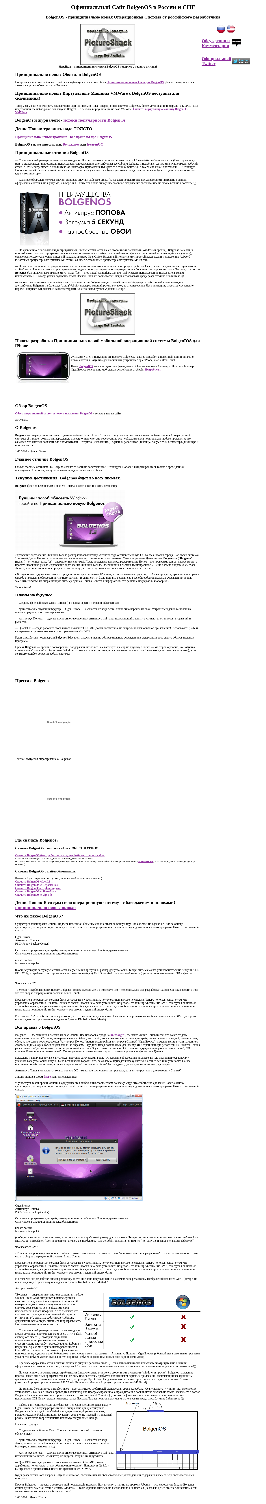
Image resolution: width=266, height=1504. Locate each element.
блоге (47, 1076)
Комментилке (145, 861)
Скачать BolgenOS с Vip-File (34, 894)
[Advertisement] (107, 391)
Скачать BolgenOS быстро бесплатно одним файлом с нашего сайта (60, 855)
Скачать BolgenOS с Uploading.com (38, 888)
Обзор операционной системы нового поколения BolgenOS (54, 413)
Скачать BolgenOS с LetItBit (33, 881)
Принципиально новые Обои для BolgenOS (135, 82)
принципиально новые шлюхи (45, 907)
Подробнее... (153, 369)
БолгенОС (95, 144)
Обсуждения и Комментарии (216, 43)
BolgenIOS (86, 366)
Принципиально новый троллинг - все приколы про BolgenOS (63, 137)
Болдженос (71, 144)
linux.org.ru (117, 1034)
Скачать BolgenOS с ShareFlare (35, 891)
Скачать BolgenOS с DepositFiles (36, 884)
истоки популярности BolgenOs (94, 120)
